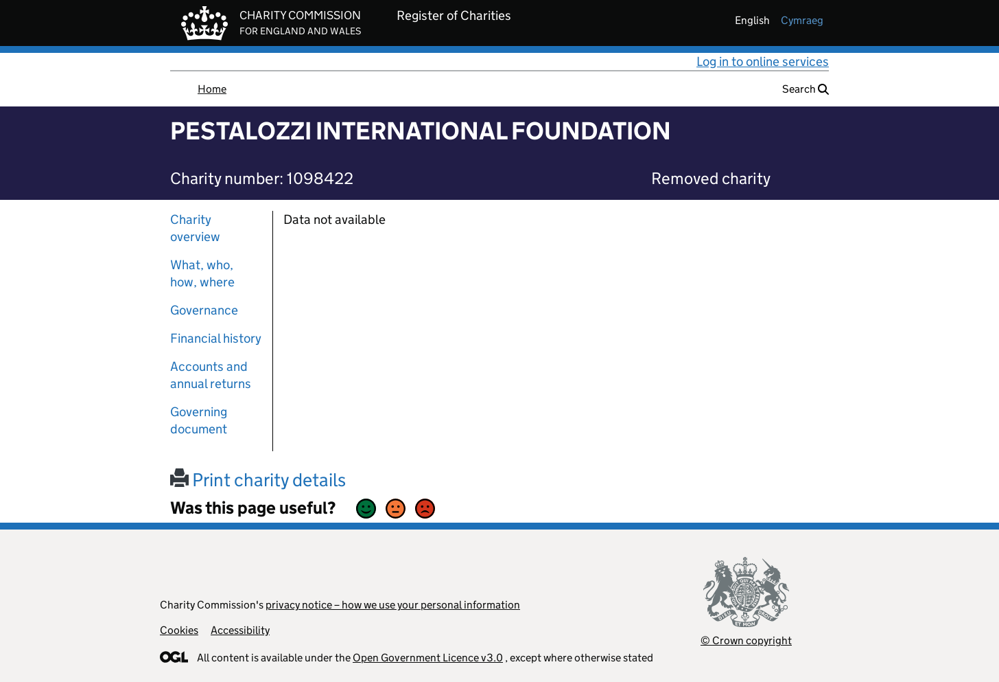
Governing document (198, 420)
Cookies (179, 630)
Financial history (215, 338)
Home (212, 88)
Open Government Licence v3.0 (428, 657)
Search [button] (805, 88)
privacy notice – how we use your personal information (393, 604)
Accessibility (240, 630)
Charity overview (195, 228)
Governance (204, 310)
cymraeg (802, 20)
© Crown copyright (746, 640)
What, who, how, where (202, 273)
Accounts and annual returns (210, 375)
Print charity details (258, 479)
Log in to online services (762, 61)
